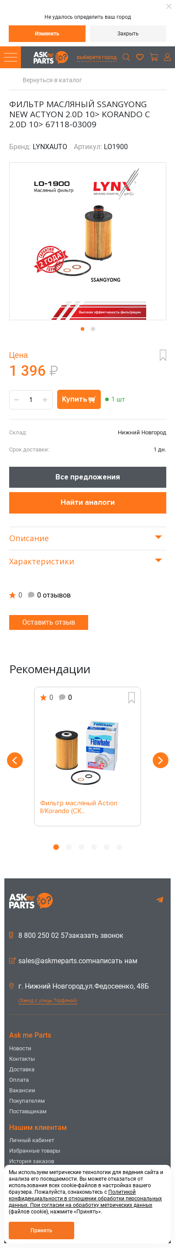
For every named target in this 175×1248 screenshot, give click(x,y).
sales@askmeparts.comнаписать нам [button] (73, 961)
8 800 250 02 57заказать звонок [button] (66, 935)
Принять (41, 1230)
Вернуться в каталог (52, 80)
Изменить (47, 34)
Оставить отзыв (48, 622)
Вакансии (22, 1090)
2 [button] (69, 847)
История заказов (31, 1161)
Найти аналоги (88, 502)
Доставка (21, 1069)
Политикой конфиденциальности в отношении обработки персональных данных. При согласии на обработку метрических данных (85, 1198)
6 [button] (119, 847)
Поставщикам (28, 1111)
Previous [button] (15, 760)
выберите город (97, 57)
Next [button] (160, 760)
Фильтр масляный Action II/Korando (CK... (78, 807)
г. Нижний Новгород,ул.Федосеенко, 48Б (79, 986)
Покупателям (27, 1101)
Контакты (22, 1059)
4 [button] (94, 847)
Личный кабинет (31, 1140)
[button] (82, 329)
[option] (87, 756)
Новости (20, 1048)
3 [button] (81, 847)
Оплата (19, 1080)
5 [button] (107, 847)
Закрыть (128, 34)
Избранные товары (34, 1150)
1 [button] (56, 847)
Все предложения (87, 477)
